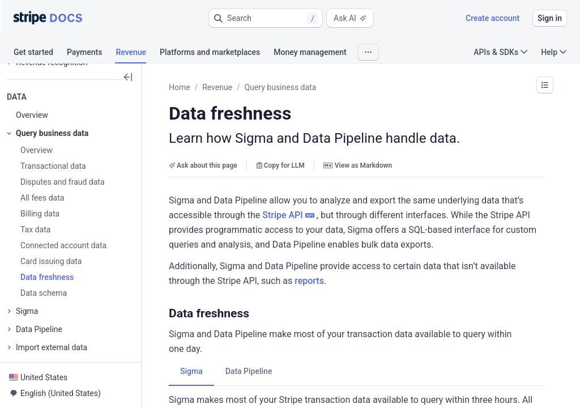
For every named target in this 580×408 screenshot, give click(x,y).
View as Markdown (357, 165)
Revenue (217, 87)
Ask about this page (203, 165)
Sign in (550, 18)
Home (179, 87)
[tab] (40, 53)
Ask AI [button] (350, 18)
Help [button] (553, 52)
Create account (492, 18)
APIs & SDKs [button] (500, 52)
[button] (265, 18)
